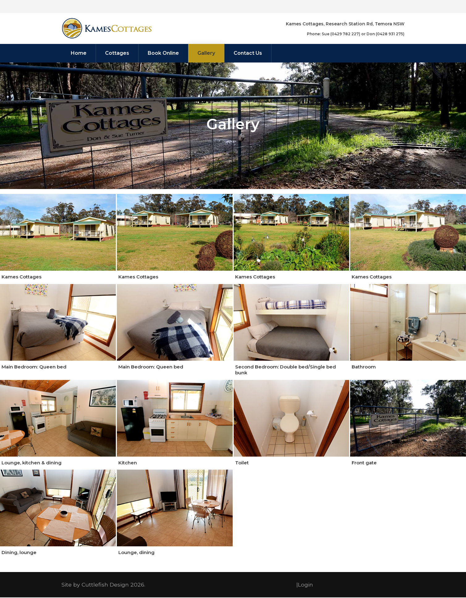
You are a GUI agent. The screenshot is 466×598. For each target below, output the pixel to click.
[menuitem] (78, 53)
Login (305, 585)
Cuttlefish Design (105, 585)
